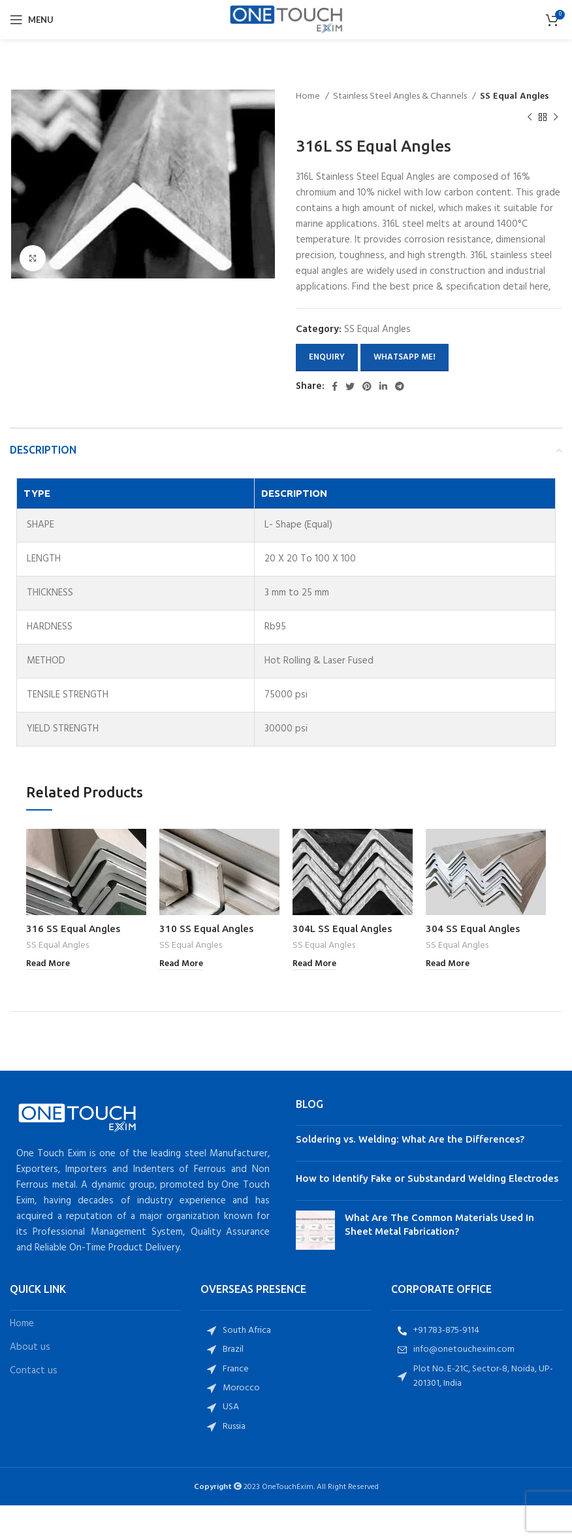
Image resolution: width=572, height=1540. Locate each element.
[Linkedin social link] (383, 386)
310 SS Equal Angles (206, 928)
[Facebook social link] (335, 386)
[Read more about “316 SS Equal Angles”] (48, 964)
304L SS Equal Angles (342, 928)
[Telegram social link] (399, 386)
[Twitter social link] (350, 386)
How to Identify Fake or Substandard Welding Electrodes (427, 1178)
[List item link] (286, 1331)
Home (309, 97)
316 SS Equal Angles (73, 928)
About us (30, 1347)
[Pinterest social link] (366, 386)
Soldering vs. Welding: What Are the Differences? (410, 1139)
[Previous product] (529, 117)
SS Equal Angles (514, 97)
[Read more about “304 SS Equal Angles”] (447, 964)
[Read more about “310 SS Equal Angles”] (181, 964)
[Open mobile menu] (31, 20)
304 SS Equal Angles (473, 928)
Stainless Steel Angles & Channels (401, 97)
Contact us (33, 1371)
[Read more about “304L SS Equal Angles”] (314, 964)
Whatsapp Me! (404, 357)
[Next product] (555, 117)
